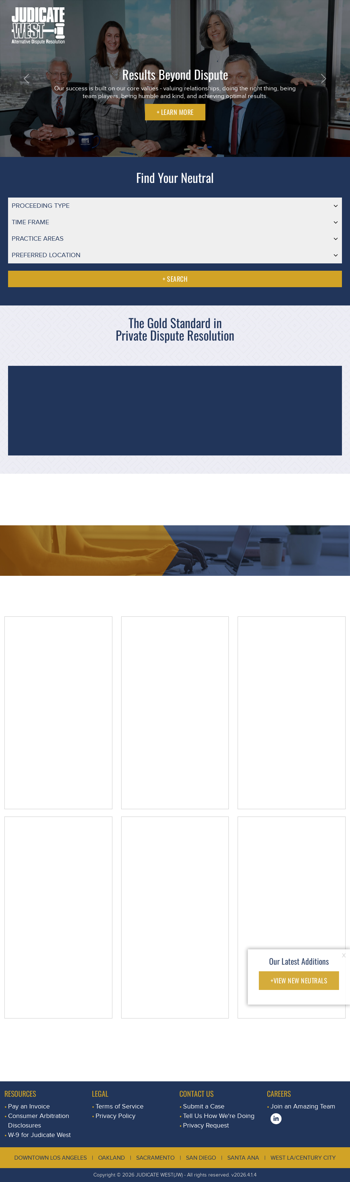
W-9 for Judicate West (39, 1135)
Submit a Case (203, 1106)
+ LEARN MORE (175, 112)
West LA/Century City (303, 1158)
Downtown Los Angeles (50, 1158)
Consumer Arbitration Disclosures (38, 1120)
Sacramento (155, 1158)
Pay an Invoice (29, 1106)
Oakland (111, 1158)
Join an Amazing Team (303, 1106)
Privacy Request (206, 1125)
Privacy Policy (115, 1116)
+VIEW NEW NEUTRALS (299, 980)
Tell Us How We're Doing (218, 1116)
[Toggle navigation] (336, 9)
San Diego (201, 1158)
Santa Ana (243, 1158)
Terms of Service (120, 1106)
